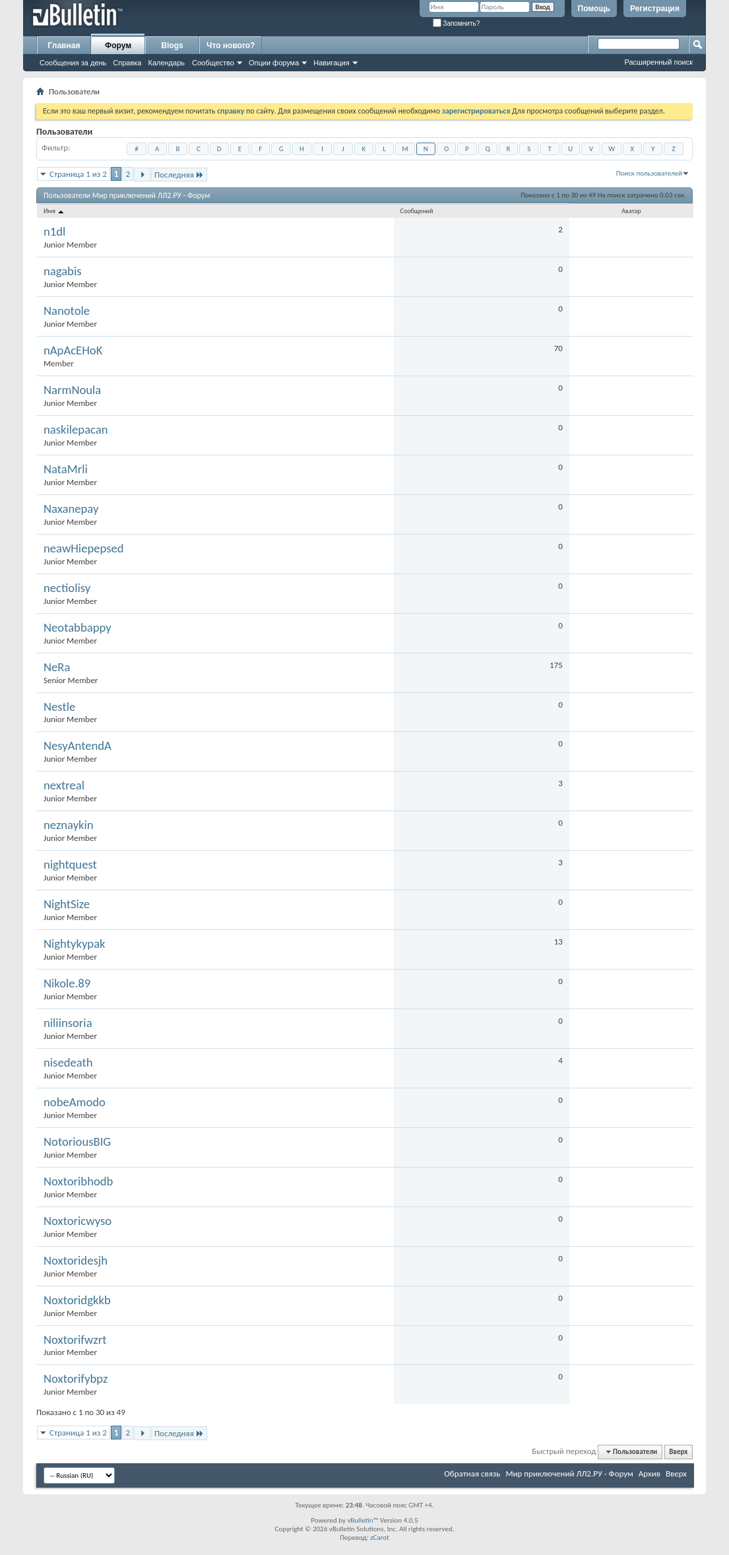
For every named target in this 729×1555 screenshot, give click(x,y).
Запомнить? (456, 23)
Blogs (172, 45)
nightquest (70, 864)
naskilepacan (76, 429)
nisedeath (68, 1062)
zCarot (379, 1537)
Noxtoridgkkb (77, 1300)
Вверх (678, 1451)
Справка (127, 63)
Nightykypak (75, 944)
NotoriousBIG (77, 1142)
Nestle (59, 707)
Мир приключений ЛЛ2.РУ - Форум (569, 1473)
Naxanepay (71, 509)
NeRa (57, 667)
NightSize (67, 904)
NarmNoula (72, 390)
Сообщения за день (73, 63)
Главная (64, 45)
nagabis (63, 271)
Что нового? (230, 45)
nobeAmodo (75, 1102)
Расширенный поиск (658, 62)
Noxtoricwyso (77, 1221)
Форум (118, 45)
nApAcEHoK (73, 350)
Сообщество (213, 63)
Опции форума (274, 63)
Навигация (331, 63)
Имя (54, 211)
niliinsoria (68, 1023)
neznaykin (69, 825)
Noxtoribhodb (78, 1181)
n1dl (54, 231)
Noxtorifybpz (76, 1379)
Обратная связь (472, 1473)
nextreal (64, 785)
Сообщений (416, 211)
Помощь (594, 8)
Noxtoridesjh (76, 1260)
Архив (649, 1473)
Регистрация (655, 8)
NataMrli (66, 469)
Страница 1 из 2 (78, 174)
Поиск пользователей (649, 173)
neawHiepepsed (84, 548)
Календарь (166, 63)
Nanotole (67, 311)
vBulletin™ (362, 1520)
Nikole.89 (67, 983)
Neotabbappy (77, 627)
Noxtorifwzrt (75, 1340)
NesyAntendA (77, 746)
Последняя (179, 175)
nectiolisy (67, 588)
